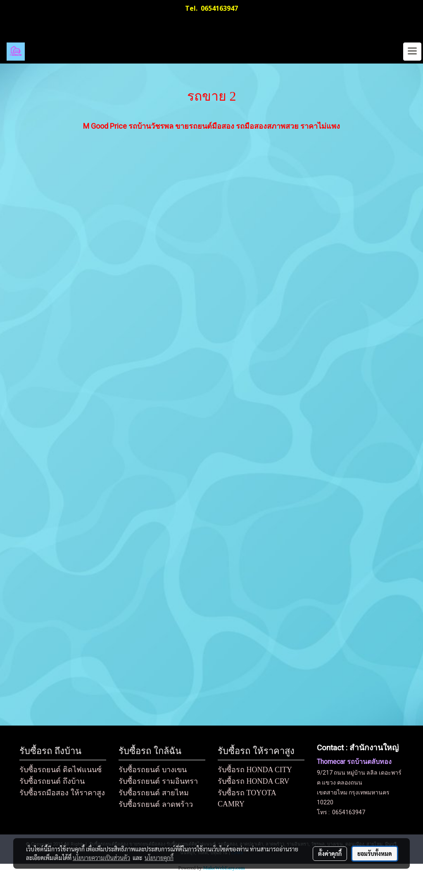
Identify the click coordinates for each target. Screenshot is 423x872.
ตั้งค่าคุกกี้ (330, 853)
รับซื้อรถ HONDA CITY (255, 770)
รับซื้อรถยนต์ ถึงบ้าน (52, 781)
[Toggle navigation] (412, 51)
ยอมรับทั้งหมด (374, 853)
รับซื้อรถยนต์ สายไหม (154, 793)
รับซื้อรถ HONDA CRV (254, 781)
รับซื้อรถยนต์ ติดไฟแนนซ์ (60, 770)
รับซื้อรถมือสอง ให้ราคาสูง (62, 793)
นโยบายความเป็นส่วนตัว (101, 857)
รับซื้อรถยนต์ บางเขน (153, 770)
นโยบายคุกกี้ (159, 857)
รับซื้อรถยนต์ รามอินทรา (158, 781)
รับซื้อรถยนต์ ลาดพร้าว (156, 804)
